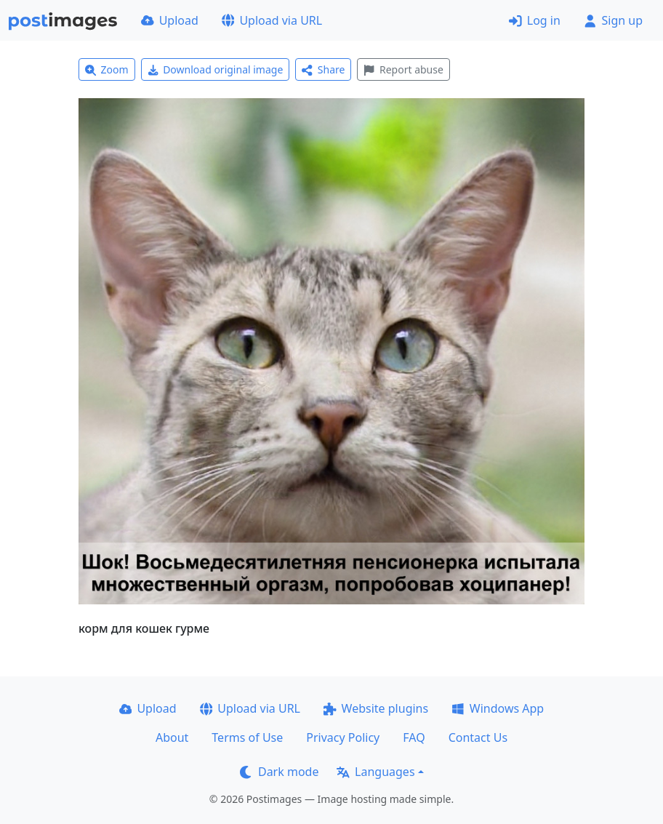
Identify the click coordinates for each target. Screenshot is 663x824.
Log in (534, 20)
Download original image (216, 69)
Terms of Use (247, 737)
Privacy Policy (342, 737)
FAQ (414, 737)
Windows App (497, 708)
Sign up (613, 20)
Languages (375, 772)
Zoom (107, 69)
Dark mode (279, 772)
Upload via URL (272, 20)
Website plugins (376, 708)
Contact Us (478, 737)
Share (323, 69)
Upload (169, 20)
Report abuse (403, 69)
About (172, 737)
